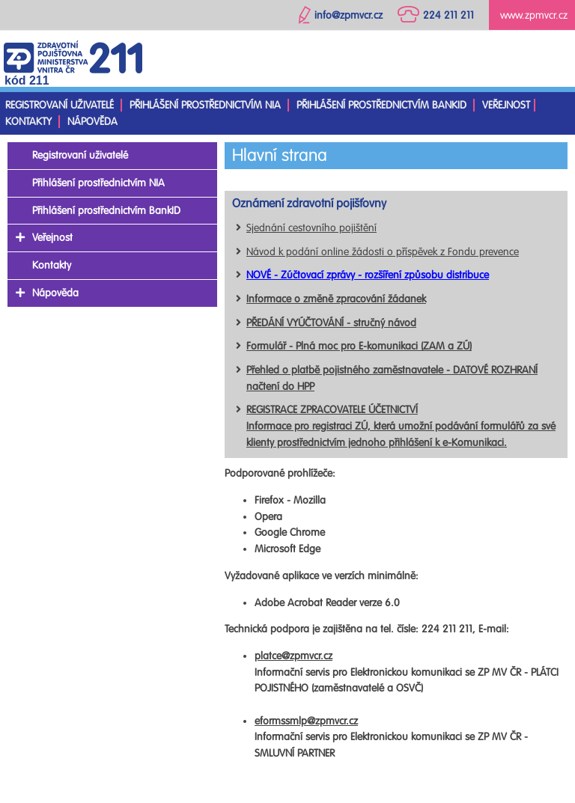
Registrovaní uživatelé (59, 105)
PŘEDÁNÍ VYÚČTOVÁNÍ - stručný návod (331, 323)
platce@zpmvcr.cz (293, 656)
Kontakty (28, 121)
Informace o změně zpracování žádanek (336, 299)
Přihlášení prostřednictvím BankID (381, 105)
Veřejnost (506, 105)
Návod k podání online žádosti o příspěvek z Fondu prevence (382, 251)
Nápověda (92, 121)
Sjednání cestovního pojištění (311, 228)
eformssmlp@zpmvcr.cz (306, 721)
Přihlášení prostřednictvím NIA (205, 105)
